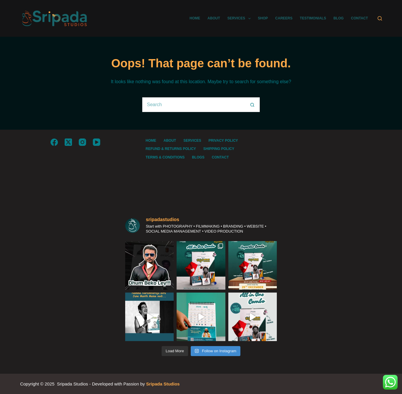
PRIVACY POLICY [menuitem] (223, 140)
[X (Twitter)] (68, 142)
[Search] (380, 18)
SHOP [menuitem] (263, 18)
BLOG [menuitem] (339, 18)
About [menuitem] (169, 140)
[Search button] (252, 104)
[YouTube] (96, 142)
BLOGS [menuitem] (198, 157)
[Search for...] (193, 104)
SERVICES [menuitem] (240, 18)
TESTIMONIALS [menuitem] (313, 18)
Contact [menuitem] (220, 157)
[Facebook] (54, 142)
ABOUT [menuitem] (213, 18)
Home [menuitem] (150, 140)
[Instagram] (82, 142)
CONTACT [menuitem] (359, 18)
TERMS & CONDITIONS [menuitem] (165, 157)
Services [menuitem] (192, 140)
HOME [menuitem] (195, 18)
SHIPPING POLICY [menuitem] (218, 149)
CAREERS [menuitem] (284, 18)
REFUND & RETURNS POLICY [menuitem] (170, 149)
